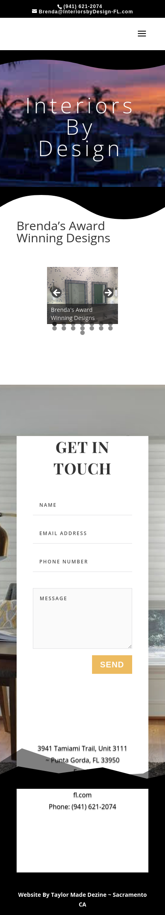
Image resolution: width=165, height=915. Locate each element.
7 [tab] (110, 324)
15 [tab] (83, 332)
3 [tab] (73, 324)
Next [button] (108, 293)
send (112, 667)
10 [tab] (73, 328)
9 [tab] (64, 328)
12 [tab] (92, 328)
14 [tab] (111, 328)
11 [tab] (83, 328)
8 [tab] (54, 328)
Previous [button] (57, 293)
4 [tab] (82, 324)
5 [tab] (92, 324)
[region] (82, 295)
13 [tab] (101, 328)
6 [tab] (101, 324)
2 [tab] (64, 324)
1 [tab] (54, 324)
